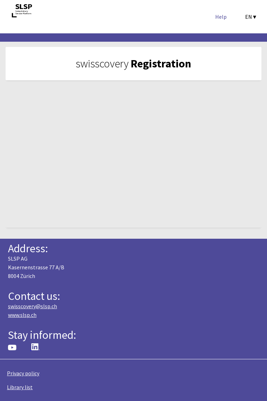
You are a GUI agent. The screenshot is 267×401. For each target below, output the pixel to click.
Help (221, 16)
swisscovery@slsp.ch (32, 306)
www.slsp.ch (22, 314)
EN (250, 16)
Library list (20, 387)
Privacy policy (23, 373)
